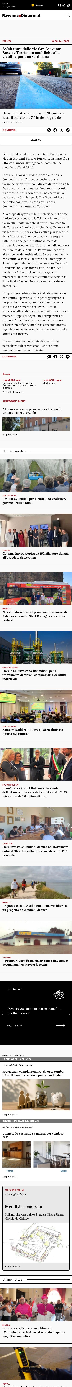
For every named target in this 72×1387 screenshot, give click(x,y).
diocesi (6, 1325)
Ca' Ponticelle (10, 667)
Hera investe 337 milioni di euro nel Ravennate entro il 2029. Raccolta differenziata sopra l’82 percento (35, 851)
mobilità (7, 609)
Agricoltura (9, 495)
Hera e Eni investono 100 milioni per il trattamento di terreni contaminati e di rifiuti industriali (34, 675)
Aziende (6, 957)
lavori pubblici (10, 785)
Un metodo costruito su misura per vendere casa (33, 1135)
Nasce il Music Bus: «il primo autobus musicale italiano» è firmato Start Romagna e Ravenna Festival (35, 616)
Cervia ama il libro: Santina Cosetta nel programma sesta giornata (19, 385)
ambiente (7, 844)
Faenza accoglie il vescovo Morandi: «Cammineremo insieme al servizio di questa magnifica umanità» (33, 1332)
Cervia (6, 1384)
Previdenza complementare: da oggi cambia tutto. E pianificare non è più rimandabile (33, 1073)
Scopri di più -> (9, 434)
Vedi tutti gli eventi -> (12, 392)
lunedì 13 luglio (11, 379)
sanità (6, 550)
